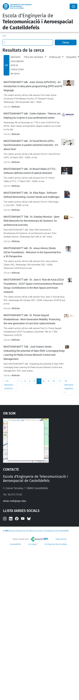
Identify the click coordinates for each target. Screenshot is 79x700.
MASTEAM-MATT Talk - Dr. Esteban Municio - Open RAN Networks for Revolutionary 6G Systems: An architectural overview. (32, 220)
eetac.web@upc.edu (14, 500)
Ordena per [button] (55, 57)
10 (53, 381)
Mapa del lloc (61, 539)
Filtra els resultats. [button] (34, 57)
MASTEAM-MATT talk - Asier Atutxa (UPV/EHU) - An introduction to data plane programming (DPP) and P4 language (33, 86)
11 (59, 381)
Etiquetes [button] (71, 57)
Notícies (16, 106)
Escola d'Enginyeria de (37, 22)
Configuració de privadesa (55, 544)
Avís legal (32, 544)
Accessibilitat (15, 544)
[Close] (73, 6)
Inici (4, 36)
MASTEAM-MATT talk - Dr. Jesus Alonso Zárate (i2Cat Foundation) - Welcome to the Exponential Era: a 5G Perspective (32, 252)
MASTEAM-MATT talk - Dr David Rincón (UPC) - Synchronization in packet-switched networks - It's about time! (31, 145)
